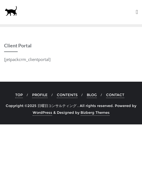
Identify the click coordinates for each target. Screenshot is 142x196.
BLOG (92, 95)
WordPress (42, 112)
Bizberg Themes (95, 112)
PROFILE (40, 95)
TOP (19, 95)
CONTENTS (67, 95)
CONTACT (115, 95)
